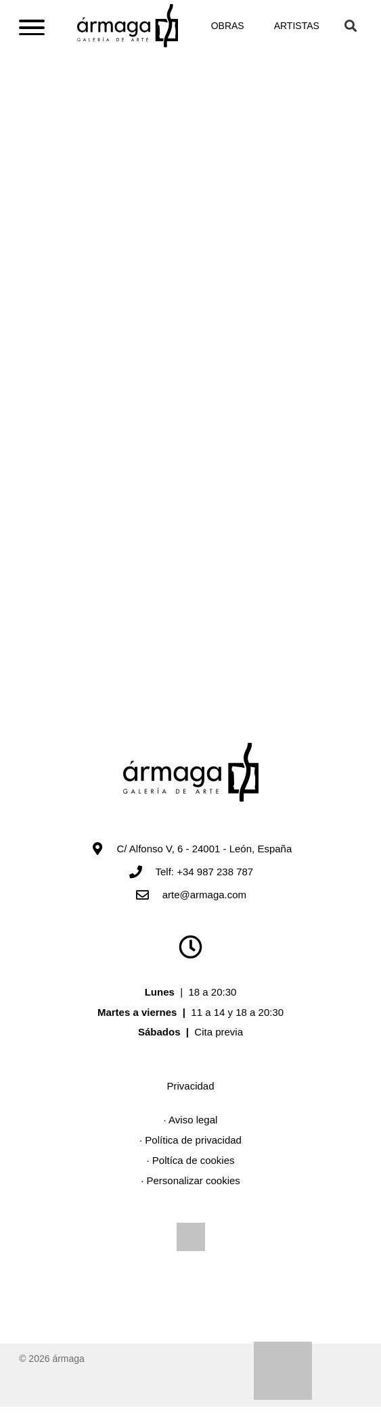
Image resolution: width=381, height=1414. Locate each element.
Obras (227, 29)
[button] (351, 29)
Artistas (296, 29)
